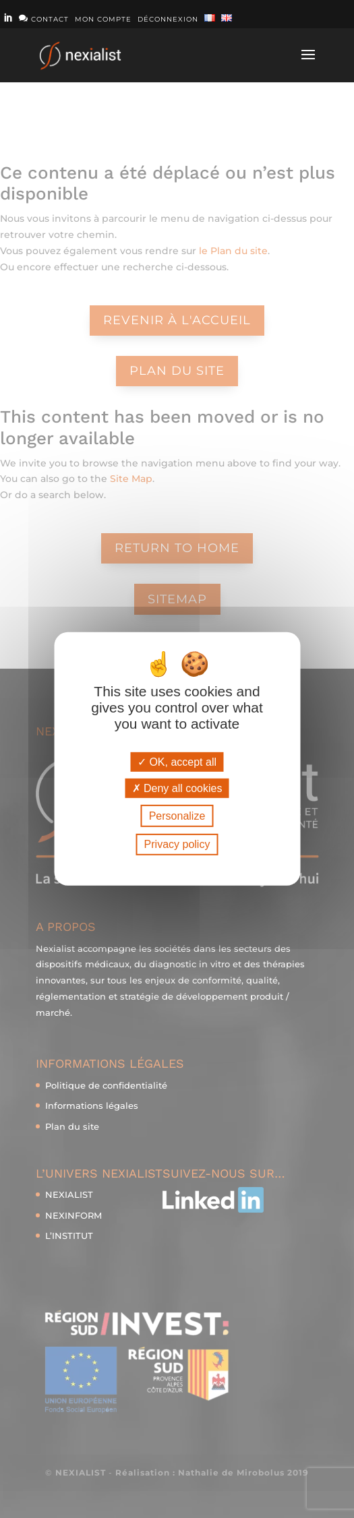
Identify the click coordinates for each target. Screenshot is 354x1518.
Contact (44, 18)
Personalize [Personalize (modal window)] (177, 816)
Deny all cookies (177, 788)
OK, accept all (177, 762)
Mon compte (103, 20)
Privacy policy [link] (177, 844)
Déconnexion (168, 20)
